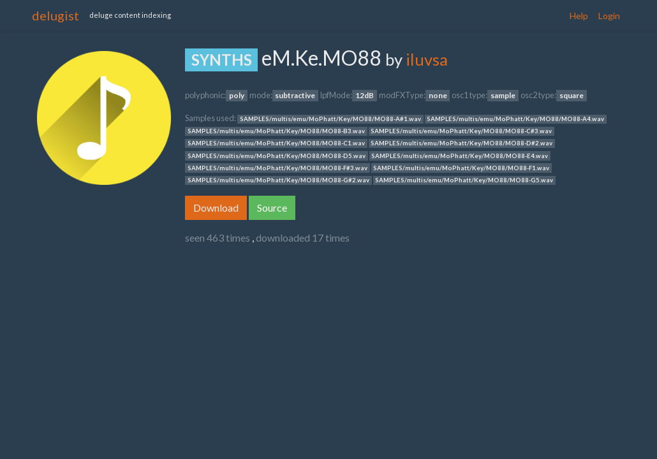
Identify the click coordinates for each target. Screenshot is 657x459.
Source (272, 207)
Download (216, 207)
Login (609, 15)
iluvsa (427, 59)
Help (579, 15)
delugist (55, 15)
